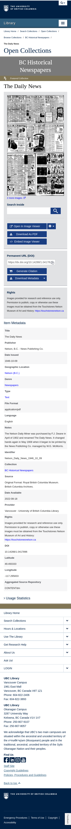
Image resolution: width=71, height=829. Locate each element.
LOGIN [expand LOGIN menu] (8, 668)
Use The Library (13, 636)
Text (7, 397)
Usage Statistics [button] (17, 598)
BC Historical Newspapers (19, 470)
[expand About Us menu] (67, 653)
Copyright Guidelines (16, 770)
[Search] (55, 210)
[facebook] (6, 760)
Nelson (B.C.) (12, 373)
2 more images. (16, 198)
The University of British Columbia (26, 8)
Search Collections (15, 620)
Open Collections (27, 50)
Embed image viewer (25, 241)
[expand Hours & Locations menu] (67, 629)
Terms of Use (37, 818)
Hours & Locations (14, 628)
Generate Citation (23, 271)
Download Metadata (27, 278)
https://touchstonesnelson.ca (20, 539)
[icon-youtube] (23, 760)
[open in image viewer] (16, 109)
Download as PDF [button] (24, 234)
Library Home (12, 613)
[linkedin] (12, 760)
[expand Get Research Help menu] (67, 645)
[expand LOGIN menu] (67, 668)
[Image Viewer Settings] (51, 226)
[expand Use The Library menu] (67, 637)
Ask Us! (8, 660)
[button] (19, 783)
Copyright (53, 818)
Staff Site (9, 765)
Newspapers (11, 385)
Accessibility (10, 822)
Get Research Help (15, 644)
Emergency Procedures (15, 818)
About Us (9, 652)
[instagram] (17, 760)
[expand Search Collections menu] (67, 621)
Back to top (12, 783)
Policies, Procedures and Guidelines (25, 775)
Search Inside (15, 204)
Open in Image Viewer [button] (25, 226)
